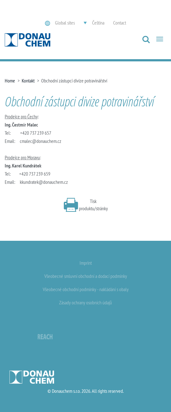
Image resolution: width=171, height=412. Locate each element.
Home (10, 80)
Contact (119, 23)
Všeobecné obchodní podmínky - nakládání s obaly (86, 289)
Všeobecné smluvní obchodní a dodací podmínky (85, 276)
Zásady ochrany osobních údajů (85, 302)
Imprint (86, 263)
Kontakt (28, 80)
